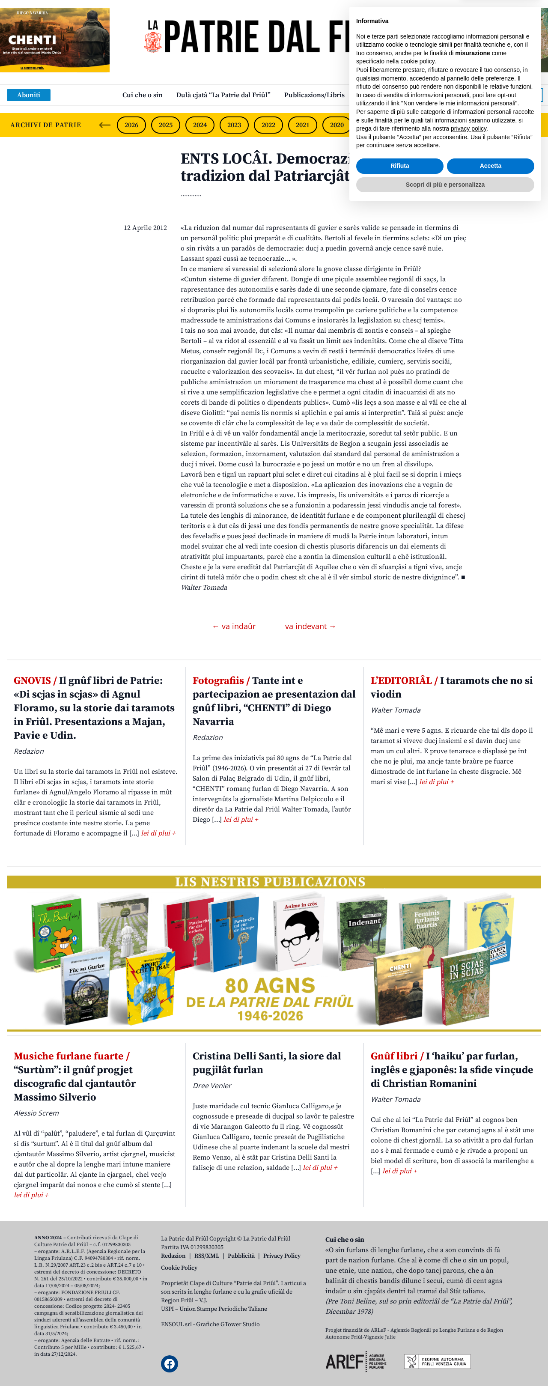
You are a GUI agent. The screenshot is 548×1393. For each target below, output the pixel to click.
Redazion (173, 1256)
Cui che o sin (142, 95)
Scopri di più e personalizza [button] (445, 1369)
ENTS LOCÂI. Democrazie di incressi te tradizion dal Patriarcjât (317, 167)
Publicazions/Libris (314, 95)
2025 (166, 125)
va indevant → (311, 626)
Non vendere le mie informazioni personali (459, 1288)
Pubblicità (241, 1256)
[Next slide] (534, 125)
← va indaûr (235, 626)
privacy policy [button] (468, 1313)
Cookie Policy (179, 1268)
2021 (303, 125)
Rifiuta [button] (399, 1351)
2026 (131, 125)
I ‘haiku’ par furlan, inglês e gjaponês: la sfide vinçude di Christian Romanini (452, 1070)
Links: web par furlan (392, 95)
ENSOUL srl (176, 1324)
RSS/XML (206, 1256)
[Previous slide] (105, 125)
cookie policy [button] (418, 1246)
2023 (234, 125)
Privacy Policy (282, 1256)
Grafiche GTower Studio (228, 1324)
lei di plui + (158, 833)
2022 (268, 125)
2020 (337, 125)
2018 (405, 125)
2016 (474, 125)
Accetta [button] (491, 1351)
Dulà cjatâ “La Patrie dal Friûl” (223, 95)
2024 (200, 125)
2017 (440, 125)
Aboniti (28, 95)
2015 (508, 125)
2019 (371, 125)
